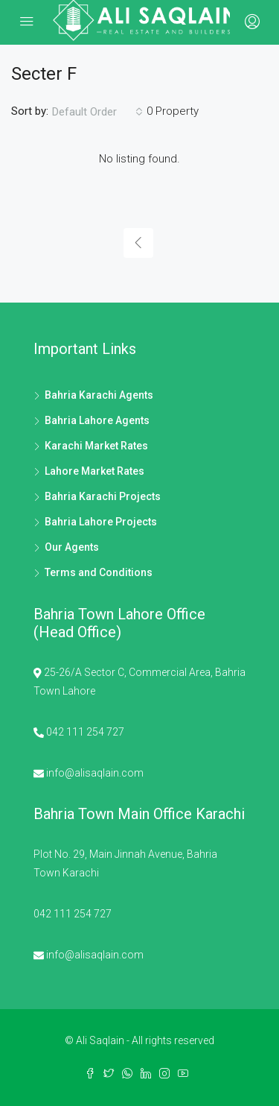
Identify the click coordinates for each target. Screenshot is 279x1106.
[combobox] (97, 111)
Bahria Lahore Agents (97, 420)
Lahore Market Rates (94, 471)
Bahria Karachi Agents (99, 395)
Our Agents (72, 547)
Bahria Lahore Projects (101, 522)
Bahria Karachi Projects (103, 496)
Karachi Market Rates (96, 446)
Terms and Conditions (99, 572)
